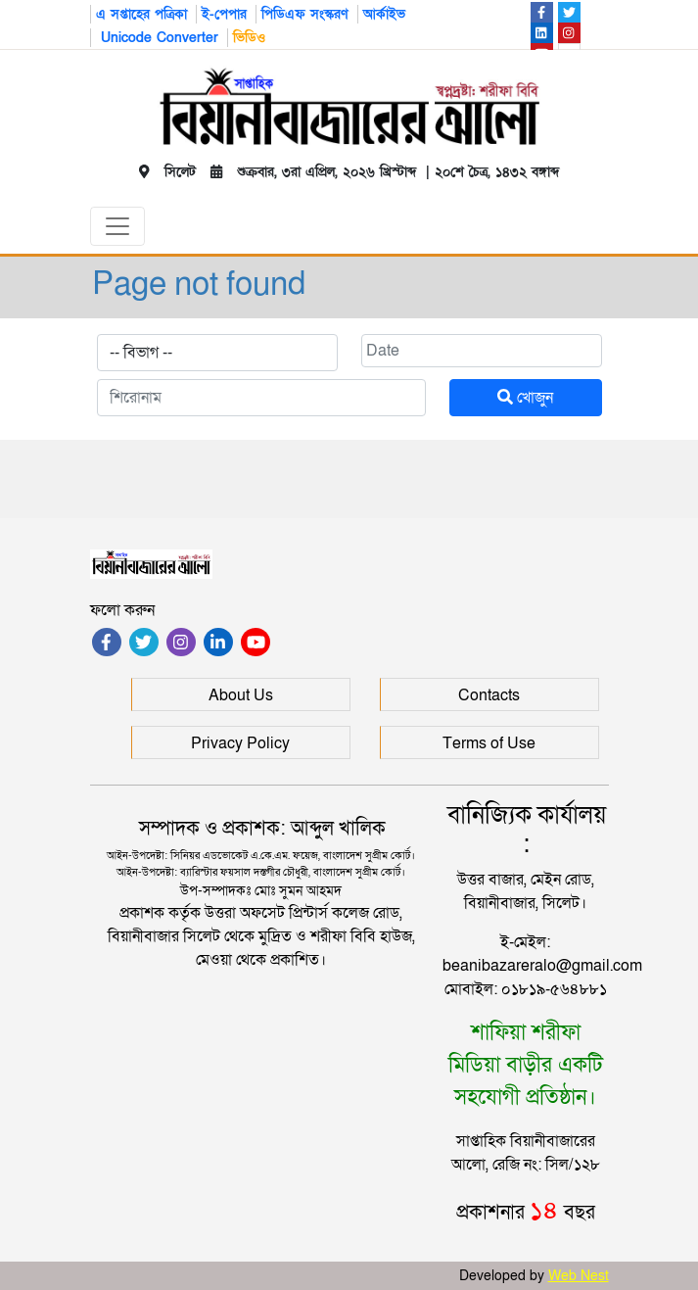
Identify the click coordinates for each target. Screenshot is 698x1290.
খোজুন (525, 397)
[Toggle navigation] (117, 226)
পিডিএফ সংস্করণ (305, 14)
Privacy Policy (240, 743)
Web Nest (578, 1275)
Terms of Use (488, 743)
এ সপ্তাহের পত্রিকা (141, 14)
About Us (241, 695)
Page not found (198, 284)
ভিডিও (249, 37)
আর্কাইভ (384, 14)
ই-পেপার (224, 14)
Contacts (489, 695)
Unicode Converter (157, 37)
